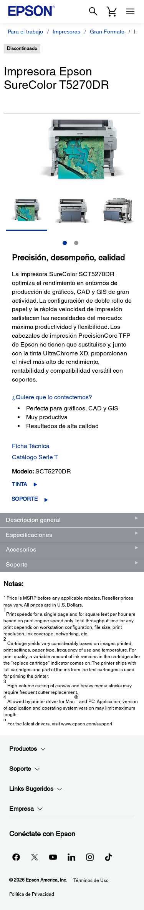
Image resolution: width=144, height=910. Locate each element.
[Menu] (130, 11)
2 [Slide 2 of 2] (76, 243)
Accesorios (21, 549)
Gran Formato (107, 31)
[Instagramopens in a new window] (90, 857)
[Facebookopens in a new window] (16, 857)
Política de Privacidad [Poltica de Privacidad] (31, 894)
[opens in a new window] (108, 857)
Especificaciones (29, 534)
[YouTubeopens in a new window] (53, 857)
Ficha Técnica (31, 446)
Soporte (25, 499)
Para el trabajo (25, 31)
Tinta (19, 484)
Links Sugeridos (36, 789)
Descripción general (33, 519)
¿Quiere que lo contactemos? (52, 397)
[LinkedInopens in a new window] (71, 857)
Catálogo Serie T (35, 457)
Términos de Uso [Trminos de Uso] (91, 880)
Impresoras (66, 31)
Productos (27, 749)
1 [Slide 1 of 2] (65, 243)
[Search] (93, 11)
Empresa (26, 809)
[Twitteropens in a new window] (34, 857)
